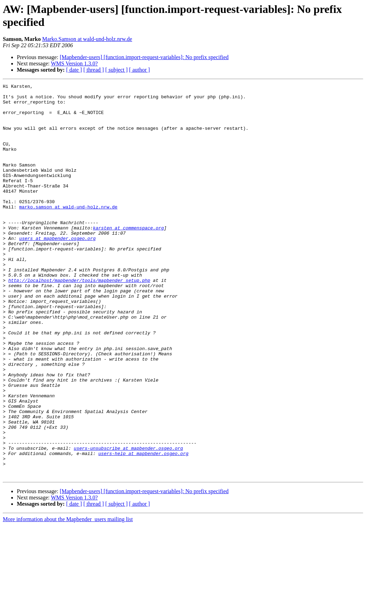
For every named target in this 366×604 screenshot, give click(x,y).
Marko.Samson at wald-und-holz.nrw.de (87, 39)
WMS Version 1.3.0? (74, 63)
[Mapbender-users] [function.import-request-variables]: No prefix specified (144, 57)
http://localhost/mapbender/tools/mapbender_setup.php (79, 320)
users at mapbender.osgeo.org (57, 270)
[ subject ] (116, 70)
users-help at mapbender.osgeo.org (143, 528)
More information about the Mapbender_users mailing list (68, 598)
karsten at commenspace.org (128, 257)
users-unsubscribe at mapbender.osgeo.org (128, 521)
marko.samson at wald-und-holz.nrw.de (68, 232)
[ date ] (74, 70)
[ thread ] (93, 70)
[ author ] (139, 70)
